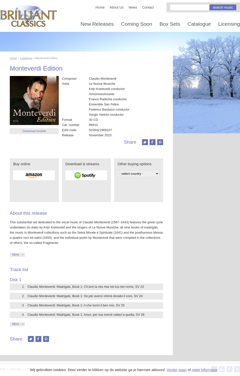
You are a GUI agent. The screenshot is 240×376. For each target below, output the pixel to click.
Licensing (229, 24)
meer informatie (204, 370)
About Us (116, 7)
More (15, 254)
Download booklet (34, 131)
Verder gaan (177, 370)
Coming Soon (136, 24)
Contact (148, 7)
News (133, 7)
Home (100, 7)
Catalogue (199, 24)
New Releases (97, 24)
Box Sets (169, 24)
